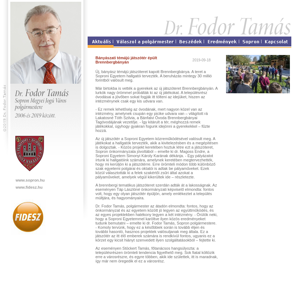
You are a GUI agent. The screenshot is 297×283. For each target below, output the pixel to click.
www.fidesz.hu (29, 187)
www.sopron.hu (30, 180)
